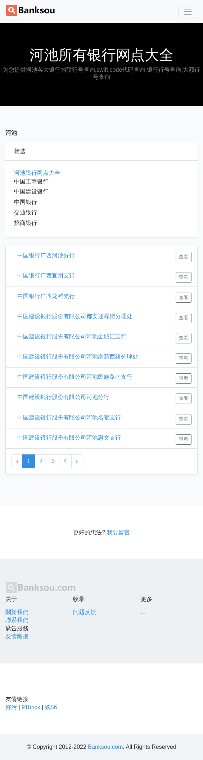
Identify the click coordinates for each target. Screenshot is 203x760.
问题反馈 (84, 612)
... (143, 612)
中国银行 (25, 202)
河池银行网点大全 (37, 173)
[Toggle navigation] (187, 11)
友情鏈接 (16, 636)
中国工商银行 (31, 181)
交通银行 (25, 212)
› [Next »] (77, 461)
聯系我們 (16, 620)
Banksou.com (105, 747)
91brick (31, 707)
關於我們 (16, 612)
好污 (11, 707)
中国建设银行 (31, 191)
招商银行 (25, 223)
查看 (183, 256)
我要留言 (118, 532)
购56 (51, 707)
